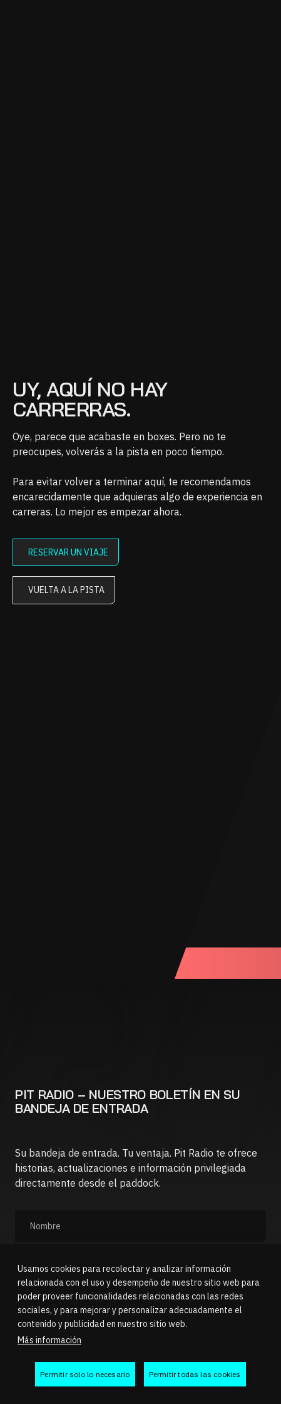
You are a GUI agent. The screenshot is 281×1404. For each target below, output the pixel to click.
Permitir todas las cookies (195, 1374)
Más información (49, 1340)
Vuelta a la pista (66, 590)
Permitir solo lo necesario (85, 1374)
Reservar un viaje (68, 552)
